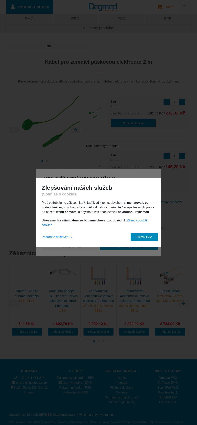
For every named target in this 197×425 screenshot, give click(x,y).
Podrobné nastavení (57, 237)
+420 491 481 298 (29, 369)
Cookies (121, 383)
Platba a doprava (121, 379)
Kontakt (121, 374)
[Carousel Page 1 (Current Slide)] (42, 162)
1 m (114, 158)
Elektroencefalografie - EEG (75, 369)
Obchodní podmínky (121, 393)
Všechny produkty (98, 28)
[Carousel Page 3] (103, 333)
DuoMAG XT (168, 393)
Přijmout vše (141, 237)
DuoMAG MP (168, 388)
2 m (114, 104)
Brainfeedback (168, 383)
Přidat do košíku (125, 123)
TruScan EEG (167, 369)
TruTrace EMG (168, 374)
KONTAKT (29, 362)
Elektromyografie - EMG (75, 374)
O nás (122, 369)
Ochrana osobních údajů (121, 388)
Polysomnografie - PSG (75, 379)
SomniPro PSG (167, 379)
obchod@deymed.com (29, 374)
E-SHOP (75, 362)
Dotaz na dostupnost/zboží (163, 193)
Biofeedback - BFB (75, 383)
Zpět (23, 46)
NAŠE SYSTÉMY (167, 362)
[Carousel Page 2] (47, 162)
